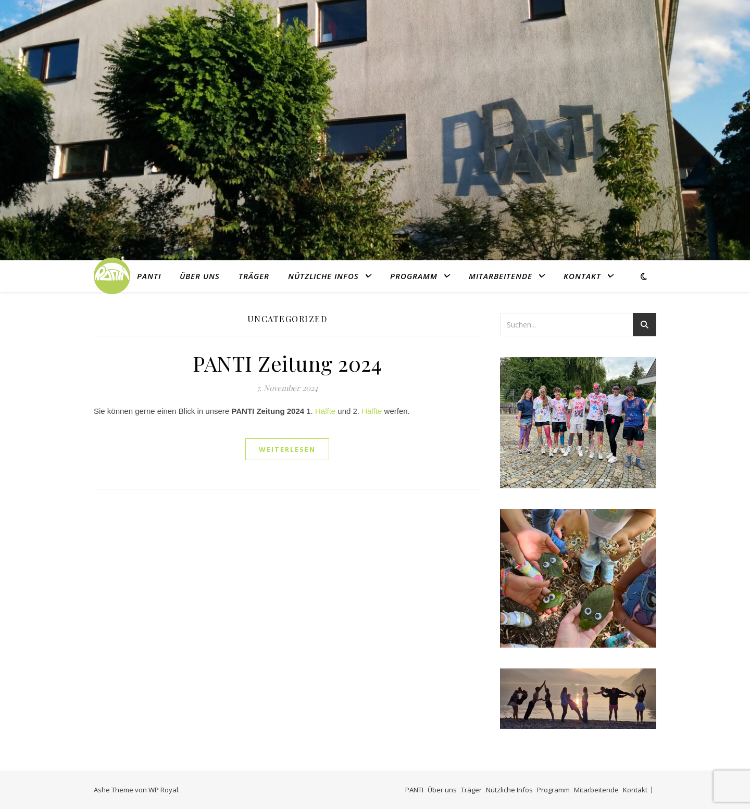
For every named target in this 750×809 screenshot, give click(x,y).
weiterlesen (287, 449)
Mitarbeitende (500, 276)
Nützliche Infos (323, 276)
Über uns (200, 276)
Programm (414, 276)
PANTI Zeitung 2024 (287, 363)
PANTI (149, 276)
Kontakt (582, 276)
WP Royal (163, 789)
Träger (254, 276)
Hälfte (325, 411)
